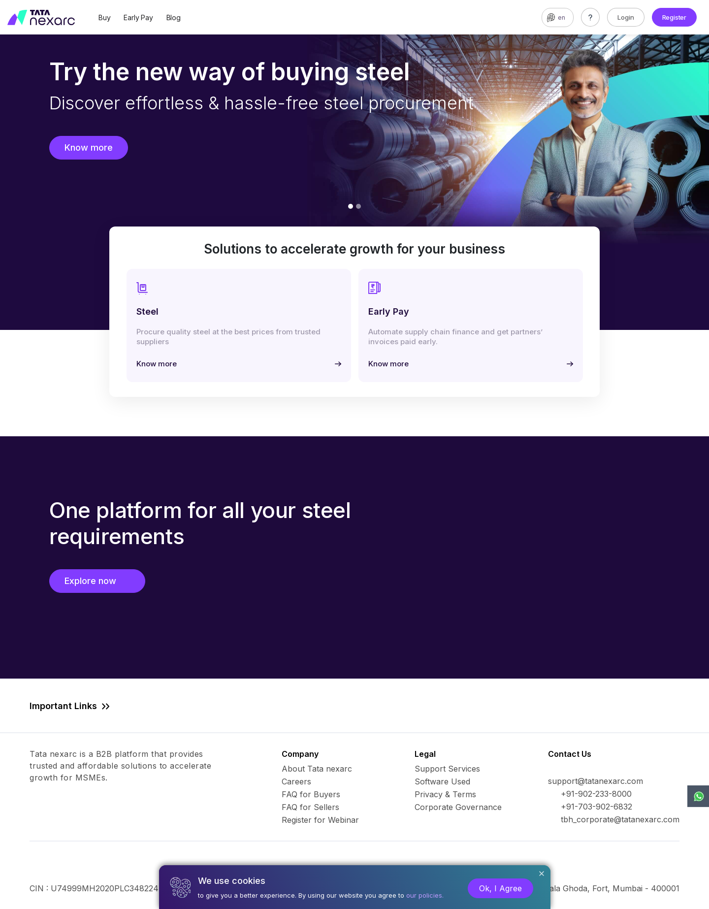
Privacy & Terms (445, 794)
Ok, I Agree (500, 888)
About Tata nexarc (317, 769)
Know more (88, 147)
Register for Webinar (320, 820)
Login (625, 17)
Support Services (447, 769)
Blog (173, 17)
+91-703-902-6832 (596, 807)
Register (674, 17)
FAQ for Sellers (310, 807)
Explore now (97, 581)
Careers (296, 781)
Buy (104, 17)
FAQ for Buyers (311, 794)
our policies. (425, 895)
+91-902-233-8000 (596, 794)
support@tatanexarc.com (595, 781)
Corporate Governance (458, 807)
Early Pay (138, 17)
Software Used (442, 781)
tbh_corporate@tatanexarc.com (620, 819)
